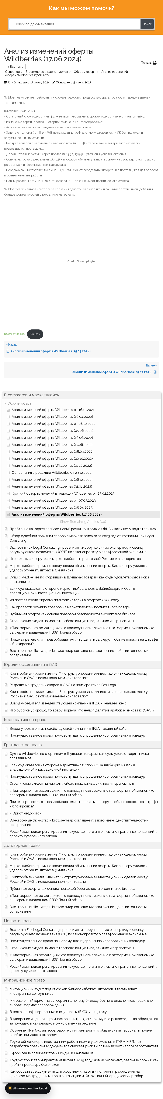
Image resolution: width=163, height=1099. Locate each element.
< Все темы (15, 66)
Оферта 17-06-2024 (14, 333)
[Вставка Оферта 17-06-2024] (81, 261)
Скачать (35, 333)
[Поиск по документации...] (74, 24)
